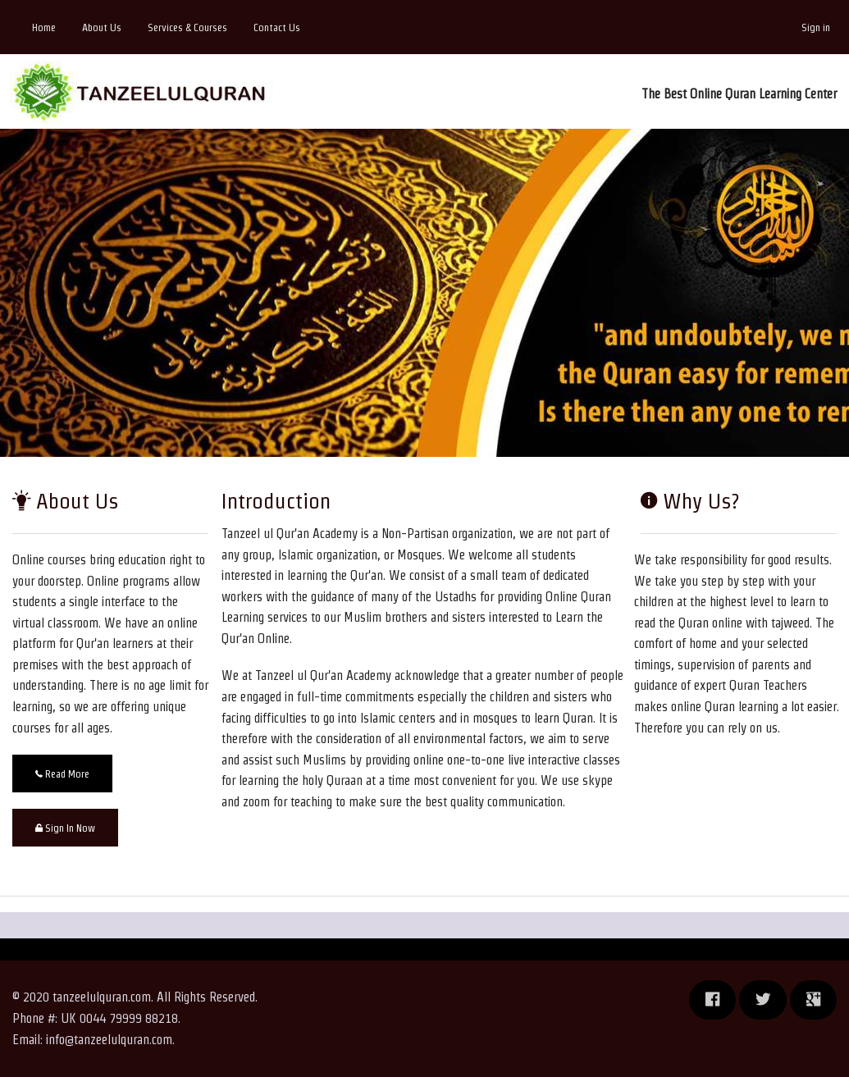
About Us (101, 27)
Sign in (815, 27)
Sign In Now (65, 828)
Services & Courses (187, 27)
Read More (62, 774)
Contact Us (276, 27)
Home (44, 27)
